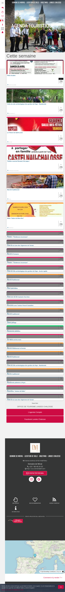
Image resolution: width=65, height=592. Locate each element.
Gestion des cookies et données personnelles (13, 589)
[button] (35, 73)
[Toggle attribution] (63, 571)
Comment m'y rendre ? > (52, 578)
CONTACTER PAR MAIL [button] (35, 473)
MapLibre (59, 571)
